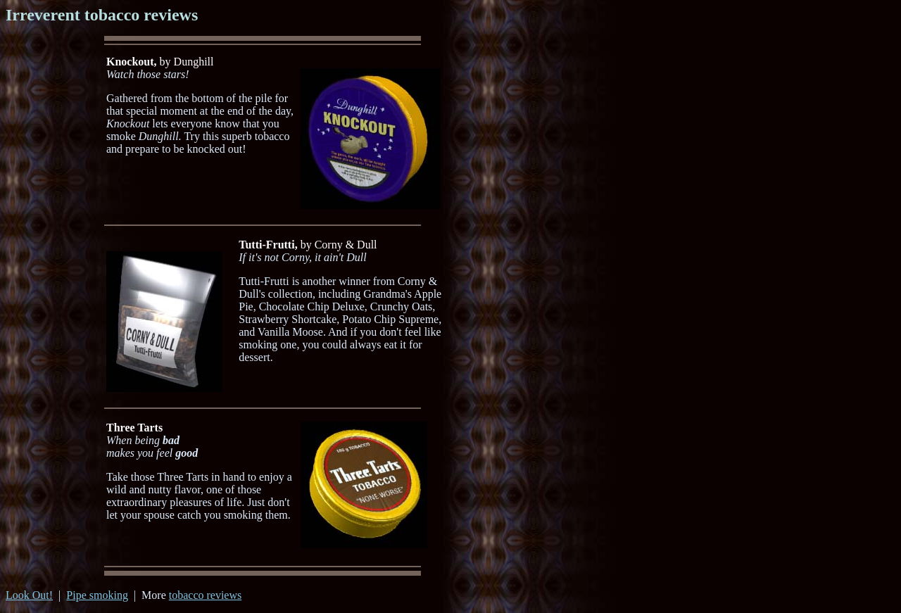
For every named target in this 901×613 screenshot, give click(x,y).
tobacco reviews (205, 595)
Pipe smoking (97, 595)
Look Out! (29, 595)
